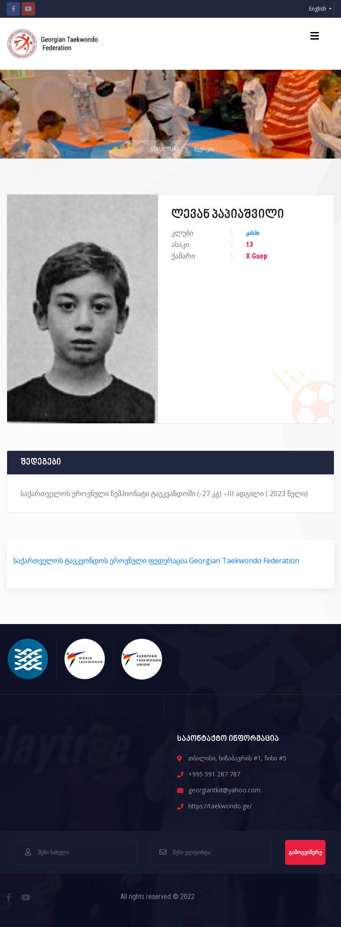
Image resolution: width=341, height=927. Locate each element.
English (318, 8)
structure (165, 149)
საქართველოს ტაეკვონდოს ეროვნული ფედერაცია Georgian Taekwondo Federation (156, 560)
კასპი (252, 233)
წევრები (205, 149)
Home (124, 149)
